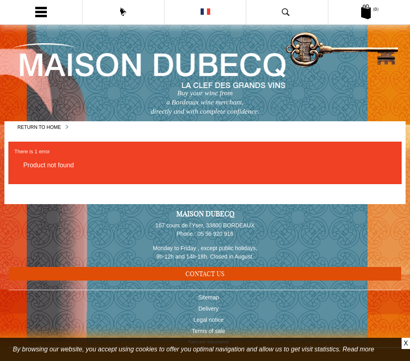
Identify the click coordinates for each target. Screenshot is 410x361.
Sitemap (208, 299)
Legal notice (208, 321)
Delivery (209, 310)
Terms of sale (208, 332)
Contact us (205, 274)
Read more (358, 349)
